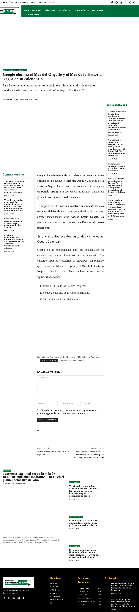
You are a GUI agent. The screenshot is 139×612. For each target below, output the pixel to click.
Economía (6, 470)
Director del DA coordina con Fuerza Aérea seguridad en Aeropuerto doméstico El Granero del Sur (116, 180)
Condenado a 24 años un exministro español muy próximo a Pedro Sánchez (14, 222)
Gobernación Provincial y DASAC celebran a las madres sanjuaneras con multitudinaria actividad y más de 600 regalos (117, 202)
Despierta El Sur (12, 98)
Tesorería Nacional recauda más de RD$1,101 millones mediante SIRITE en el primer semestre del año (14, 186)
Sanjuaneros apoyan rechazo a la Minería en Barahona (117, 163)
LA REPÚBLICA (74, 481)
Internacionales (10, 70)
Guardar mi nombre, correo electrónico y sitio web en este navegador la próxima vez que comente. (68, 411)
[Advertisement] (69, 45)
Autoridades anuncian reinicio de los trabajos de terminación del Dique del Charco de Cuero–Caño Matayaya (117, 145)
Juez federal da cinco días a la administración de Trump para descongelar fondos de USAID (89, 454)
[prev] (95, 360)
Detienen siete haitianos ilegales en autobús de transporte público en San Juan (122, 581)
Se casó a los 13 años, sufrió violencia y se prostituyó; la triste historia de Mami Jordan (122, 597)
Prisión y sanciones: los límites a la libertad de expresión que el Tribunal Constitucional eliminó (14, 240)
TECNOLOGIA (22, 70)
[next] (99, 360)
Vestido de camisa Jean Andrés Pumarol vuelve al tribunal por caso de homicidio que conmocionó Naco (13, 204)
